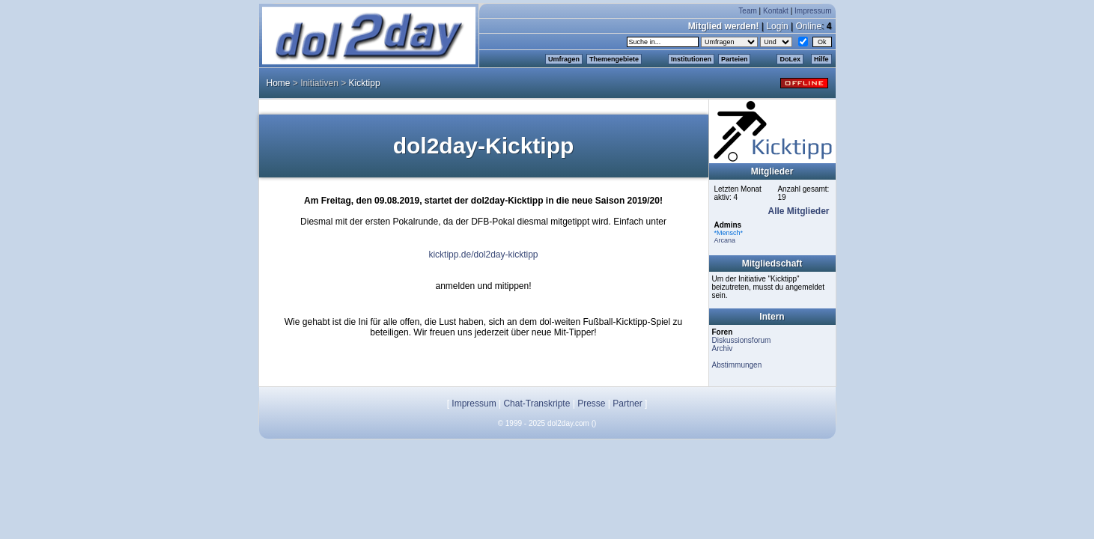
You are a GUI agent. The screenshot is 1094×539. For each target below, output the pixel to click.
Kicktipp (364, 83)
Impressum (812, 11)
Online (808, 26)
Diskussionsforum (741, 340)
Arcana (725, 240)
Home (279, 83)
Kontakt (775, 11)
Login (777, 26)
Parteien (734, 59)
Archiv (722, 348)
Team (747, 11)
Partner (627, 403)
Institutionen (691, 59)
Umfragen (564, 59)
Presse (591, 403)
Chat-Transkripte (536, 403)
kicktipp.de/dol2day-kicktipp (483, 254)
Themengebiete (614, 59)
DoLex (790, 59)
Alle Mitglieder (798, 211)
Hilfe (821, 59)
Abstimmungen (737, 365)
